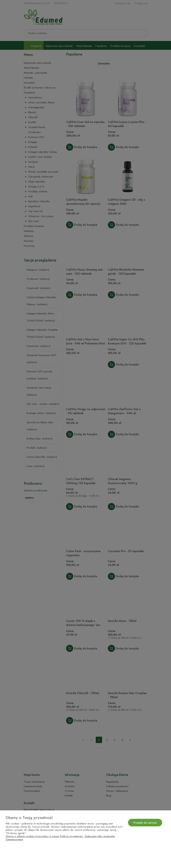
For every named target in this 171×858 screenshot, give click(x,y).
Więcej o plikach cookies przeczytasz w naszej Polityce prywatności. (45, 836)
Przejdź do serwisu (145, 823)
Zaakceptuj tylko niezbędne (99, 836)
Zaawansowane (14, 839)
